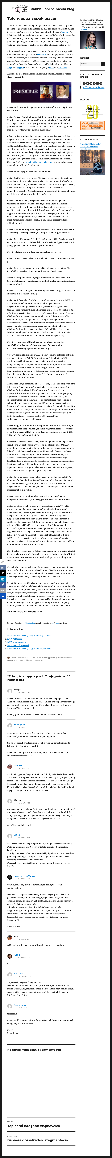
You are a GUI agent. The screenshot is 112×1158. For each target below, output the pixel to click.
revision (27, 660)
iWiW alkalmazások (16, 642)
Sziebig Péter (20, 724)
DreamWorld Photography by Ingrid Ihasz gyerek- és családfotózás (92, 159)
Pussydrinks (20, 1005)
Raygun (20, 67)
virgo (32, 660)
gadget (10, 660)
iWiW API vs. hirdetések (18, 645)
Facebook (68, 658)
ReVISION (62, 67)
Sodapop (65, 32)
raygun (20, 660)
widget (37, 660)
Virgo (9, 67)
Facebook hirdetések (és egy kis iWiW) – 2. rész (29, 636)
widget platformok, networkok (39, 162)
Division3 (41, 54)
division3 (60, 658)
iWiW (15, 660)
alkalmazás (42, 658)
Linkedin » (84, 30)
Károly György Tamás (24, 876)
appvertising (52, 658)
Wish (51, 67)
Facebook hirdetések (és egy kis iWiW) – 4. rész (29, 648)
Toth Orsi (18, 973)
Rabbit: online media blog (93, 87)
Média (34, 658)
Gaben (17, 835)
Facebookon (30, 623)
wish (42, 660)
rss (53, 623)
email (57, 623)
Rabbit (13, 658)
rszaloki (18, 765)
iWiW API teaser (14, 639)
